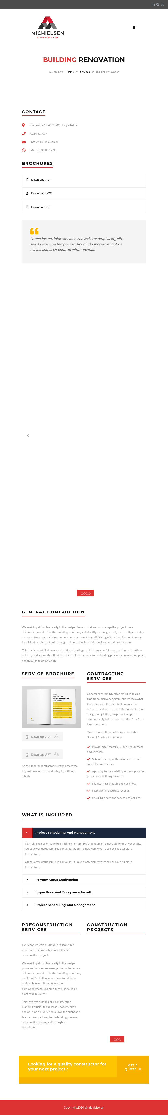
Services (85, 71)
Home (70, 71)
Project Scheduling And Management (65, 832)
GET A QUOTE (131, 1067)
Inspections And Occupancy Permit (63, 892)
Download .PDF (38, 179)
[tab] (84, 832)
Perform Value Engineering (56, 880)
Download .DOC (39, 193)
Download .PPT (38, 207)
